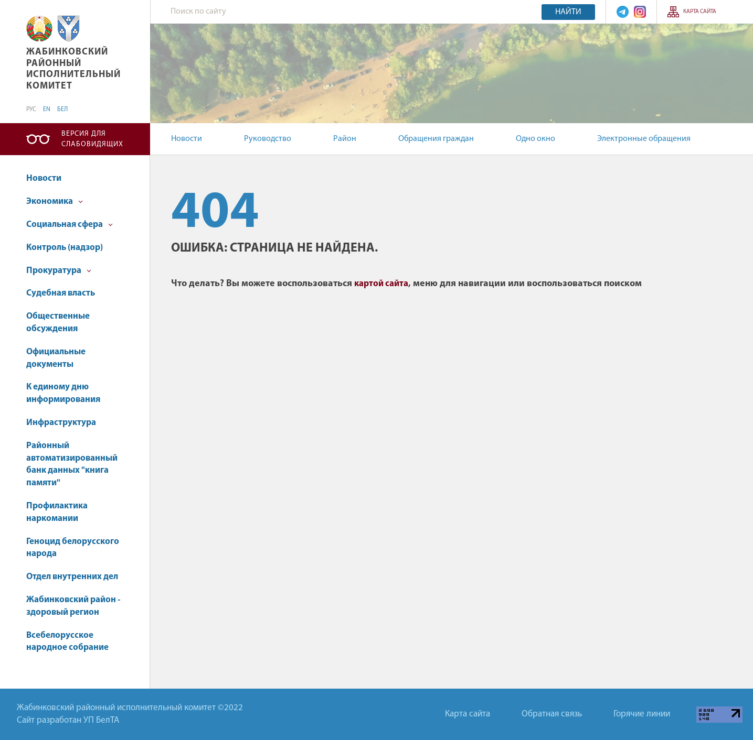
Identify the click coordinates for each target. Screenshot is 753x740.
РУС (31, 109)
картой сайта (381, 283)
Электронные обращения (644, 139)
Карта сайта (699, 12)
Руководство (267, 139)
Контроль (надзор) (64, 247)
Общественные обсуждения (58, 322)
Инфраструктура (61, 422)
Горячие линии (641, 714)
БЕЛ (62, 109)
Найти (568, 12)
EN (46, 109)
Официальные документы (56, 358)
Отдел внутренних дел (72, 576)
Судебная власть (60, 293)
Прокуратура (58, 270)
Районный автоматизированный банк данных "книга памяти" (72, 464)
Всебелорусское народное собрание (67, 641)
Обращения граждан (436, 139)
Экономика (54, 201)
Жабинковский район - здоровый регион (73, 606)
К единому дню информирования (63, 393)
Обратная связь (552, 714)
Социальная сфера (69, 224)
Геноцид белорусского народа (72, 548)
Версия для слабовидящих (92, 139)
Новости (186, 139)
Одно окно (535, 139)
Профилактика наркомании (57, 512)
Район (344, 139)
